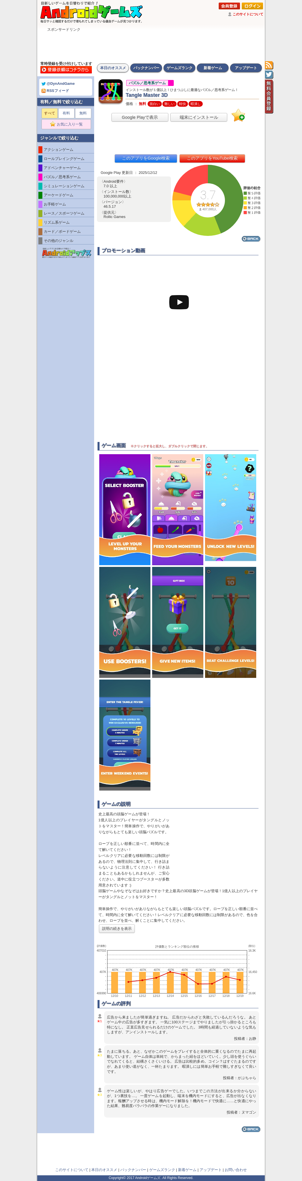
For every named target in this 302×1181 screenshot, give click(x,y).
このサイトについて (248, 14)
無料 (83, 113)
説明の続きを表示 (117, 928)
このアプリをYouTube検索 (212, 158)
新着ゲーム (213, 68)
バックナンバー (146, 68)
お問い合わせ (236, 1170)
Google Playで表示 (140, 117)
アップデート (246, 68)
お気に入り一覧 (68, 124)
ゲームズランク (180, 68)
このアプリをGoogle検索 (146, 158)
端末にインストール (199, 117)
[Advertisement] (151, 45)
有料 (66, 113)
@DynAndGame (58, 83)
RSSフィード (55, 91)
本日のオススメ (113, 68)
